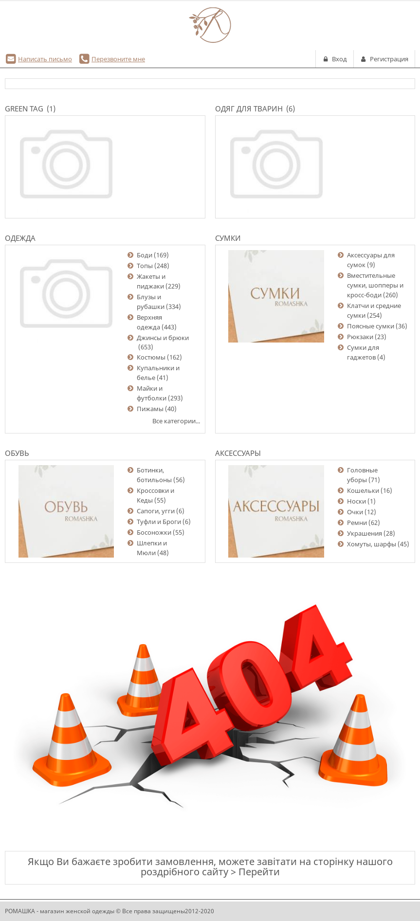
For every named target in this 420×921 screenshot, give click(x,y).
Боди (144, 255)
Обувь (17, 453)
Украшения (364, 533)
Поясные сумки (370, 326)
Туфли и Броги (159, 521)
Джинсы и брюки (163, 337)
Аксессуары (238, 453)
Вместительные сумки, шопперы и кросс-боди (375, 285)
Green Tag (24, 108)
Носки (356, 501)
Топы (145, 265)
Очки (355, 511)
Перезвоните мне (118, 58)
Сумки (228, 238)
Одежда (20, 238)
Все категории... (176, 420)
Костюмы (151, 357)
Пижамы (150, 408)
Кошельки (363, 490)
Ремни (357, 522)
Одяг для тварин (249, 108)
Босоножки (154, 532)
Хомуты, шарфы (371, 544)
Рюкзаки (360, 336)
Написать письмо (45, 58)
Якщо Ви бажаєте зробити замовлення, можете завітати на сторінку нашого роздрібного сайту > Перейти (210, 866)
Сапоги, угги (156, 510)
